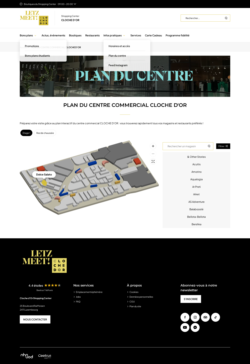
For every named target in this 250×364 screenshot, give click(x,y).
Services (135, 35)
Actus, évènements (53, 35)
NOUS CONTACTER (35, 319)
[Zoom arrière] (153, 154)
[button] (35, 35)
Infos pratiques (112, 35)
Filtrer (223, 146)
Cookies (133, 291)
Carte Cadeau (153, 35)
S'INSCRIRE (191, 299)
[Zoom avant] (153, 146)
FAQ (78, 301)
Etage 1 (26, 132)
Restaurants (92, 35)
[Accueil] (24, 47)
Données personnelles (141, 296)
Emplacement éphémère (89, 291)
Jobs (78, 296)
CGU (132, 301)
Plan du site (135, 306)
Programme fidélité (177, 35)
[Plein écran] (153, 161)
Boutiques (75, 35)
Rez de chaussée (45, 132)
